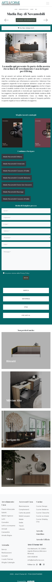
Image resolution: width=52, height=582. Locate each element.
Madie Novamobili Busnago (13, 192)
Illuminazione (24, 506)
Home (16, 9)
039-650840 (33, 557)
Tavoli (21, 526)
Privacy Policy (24, 273)
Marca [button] (26, 290)
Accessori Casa (26, 501)
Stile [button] (26, 307)
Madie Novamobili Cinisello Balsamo (16, 178)
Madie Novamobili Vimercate (14, 164)
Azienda (5, 545)
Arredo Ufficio (43, 539)
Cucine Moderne (42, 509)
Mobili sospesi (24, 516)
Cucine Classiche (42, 513)
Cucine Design (41, 506)
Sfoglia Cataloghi (8, 562)
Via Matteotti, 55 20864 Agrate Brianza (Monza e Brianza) (37, 551)
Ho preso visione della (17, 273)
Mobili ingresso (7, 516)
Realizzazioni (7, 553)
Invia (26, 278)
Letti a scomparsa (8, 526)
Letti (3, 519)
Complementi (24, 509)
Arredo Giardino (40, 532)
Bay (36, 9)
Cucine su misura (42, 516)
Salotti (4, 512)
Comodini (5, 522)
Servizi (4, 549)
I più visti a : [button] (26, 315)
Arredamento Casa (23, 9)
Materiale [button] (26, 299)
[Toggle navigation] (47, 3)
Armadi (4, 529)
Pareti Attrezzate (8, 509)
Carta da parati (24, 513)
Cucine (39, 501)
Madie (31, 9)
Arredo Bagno (7, 535)
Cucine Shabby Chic (42, 520)
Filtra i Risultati (26, 28)
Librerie (22, 529)
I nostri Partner (7, 559)
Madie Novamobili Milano (12, 157)
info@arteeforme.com (36, 560)
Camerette (6, 532)
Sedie (21, 522)
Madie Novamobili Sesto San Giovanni (17, 185)
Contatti (5, 556)
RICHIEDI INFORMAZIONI (26, 20)
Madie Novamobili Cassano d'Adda (16, 171)
